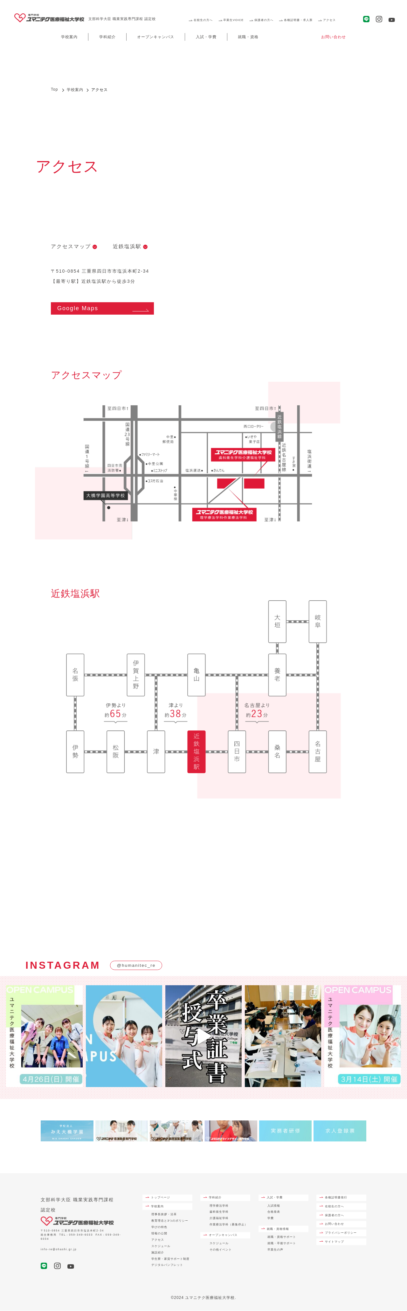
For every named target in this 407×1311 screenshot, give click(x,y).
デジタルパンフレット (167, 1265)
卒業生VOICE (233, 20)
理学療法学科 (219, 1206)
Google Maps (77, 308)
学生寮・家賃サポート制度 (170, 1259)
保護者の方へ (263, 20)
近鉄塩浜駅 (127, 246)
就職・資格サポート (281, 1237)
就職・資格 (248, 37)
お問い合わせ (333, 37)
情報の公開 (159, 1233)
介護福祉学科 (219, 1218)
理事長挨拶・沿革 (164, 1214)
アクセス (329, 20)
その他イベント (221, 1250)
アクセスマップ (71, 246)
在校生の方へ (203, 20)
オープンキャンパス (155, 37)
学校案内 (69, 37)
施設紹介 (157, 1252)
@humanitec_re (136, 965)
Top (54, 89)
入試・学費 (206, 37)
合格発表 (273, 1212)
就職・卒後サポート (281, 1243)
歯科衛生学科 (219, 1212)
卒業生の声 (275, 1250)
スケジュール (160, 1246)
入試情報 (273, 1206)
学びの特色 (159, 1227)
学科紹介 (107, 37)
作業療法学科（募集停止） (229, 1224)
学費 (270, 1218)
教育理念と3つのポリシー (169, 1221)
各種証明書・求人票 (298, 20)
